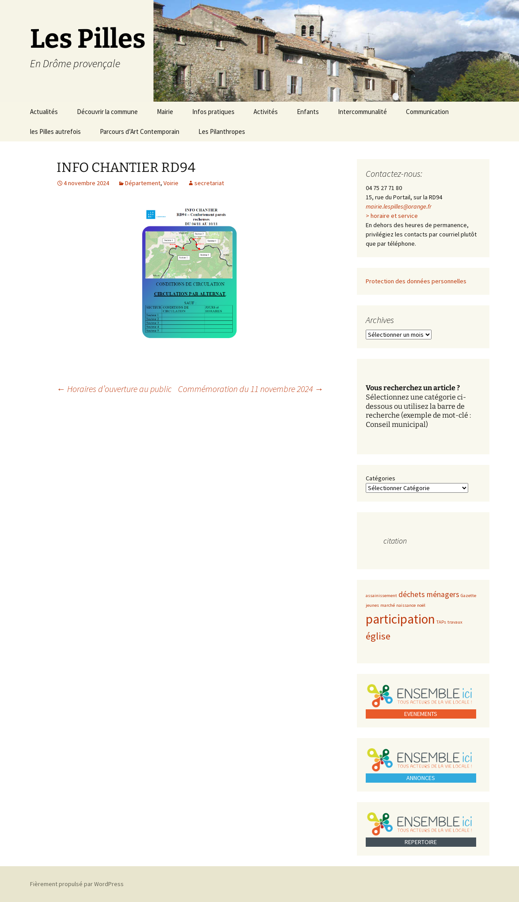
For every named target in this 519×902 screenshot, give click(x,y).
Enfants (308, 111)
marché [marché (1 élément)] (387, 605)
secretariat (209, 183)
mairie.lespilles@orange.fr (399, 206)
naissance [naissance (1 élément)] (406, 605)
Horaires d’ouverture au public (114, 388)
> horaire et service (392, 216)
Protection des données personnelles (416, 281)
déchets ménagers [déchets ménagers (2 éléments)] (428, 594)
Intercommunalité (362, 111)
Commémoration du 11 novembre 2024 (250, 388)
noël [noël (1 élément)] (421, 605)
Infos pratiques (213, 111)
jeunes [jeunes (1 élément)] (372, 605)
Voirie (170, 183)
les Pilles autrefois (55, 131)
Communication (427, 111)
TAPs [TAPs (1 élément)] (441, 622)
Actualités (44, 111)
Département (142, 183)
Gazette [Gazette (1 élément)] (468, 595)
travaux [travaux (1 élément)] (454, 622)
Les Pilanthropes (221, 131)
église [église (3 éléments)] (378, 636)
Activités (266, 111)
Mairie (165, 111)
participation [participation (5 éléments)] (400, 619)
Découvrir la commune (107, 111)
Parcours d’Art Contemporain (139, 131)
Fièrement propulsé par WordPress (77, 884)
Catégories (380, 478)
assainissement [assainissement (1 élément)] (381, 595)
